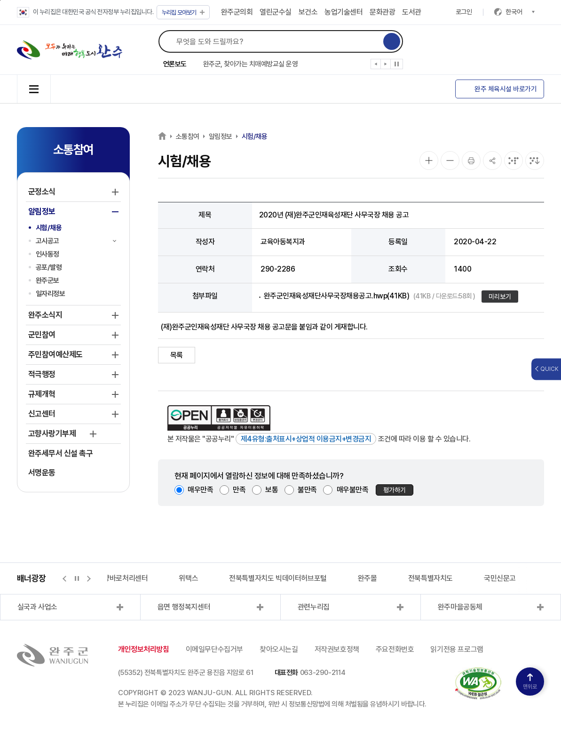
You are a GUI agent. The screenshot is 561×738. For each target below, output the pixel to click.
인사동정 (47, 254)
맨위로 (530, 682)
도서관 (411, 12)
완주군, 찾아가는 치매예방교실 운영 (250, 64)
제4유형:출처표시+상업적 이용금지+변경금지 (306, 438)
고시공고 (47, 241)
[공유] (492, 160)
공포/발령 (49, 267)
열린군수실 (276, 12)
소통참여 (187, 136)
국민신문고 (500, 578)
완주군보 (47, 280)
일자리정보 (50, 293)
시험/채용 (49, 228)
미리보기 (500, 296)
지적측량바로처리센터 (116, 578)
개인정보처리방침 (143, 649)
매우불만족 (353, 489)
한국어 (520, 12)
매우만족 (200, 489)
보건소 (308, 12)
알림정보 (220, 136)
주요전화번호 (395, 649)
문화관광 (382, 12)
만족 (239, 489)
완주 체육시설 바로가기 (505, 89)
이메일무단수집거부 (214, 649)
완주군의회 (237, 12)
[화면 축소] (450, 160)
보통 (271, 489)
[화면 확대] (428, 160)
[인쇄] (471, 160)
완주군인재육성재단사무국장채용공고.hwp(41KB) (369, 295)
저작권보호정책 (337, 649)
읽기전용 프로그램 (456, 649)
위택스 (188, 578)
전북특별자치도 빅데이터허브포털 (278, 578)
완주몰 (367, 578)
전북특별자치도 (430, 578)
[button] (376, 65)
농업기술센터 (343, 12)
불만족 (307, 489)
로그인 (464, 12)
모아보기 (183, 12)
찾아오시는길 (279, 649)
